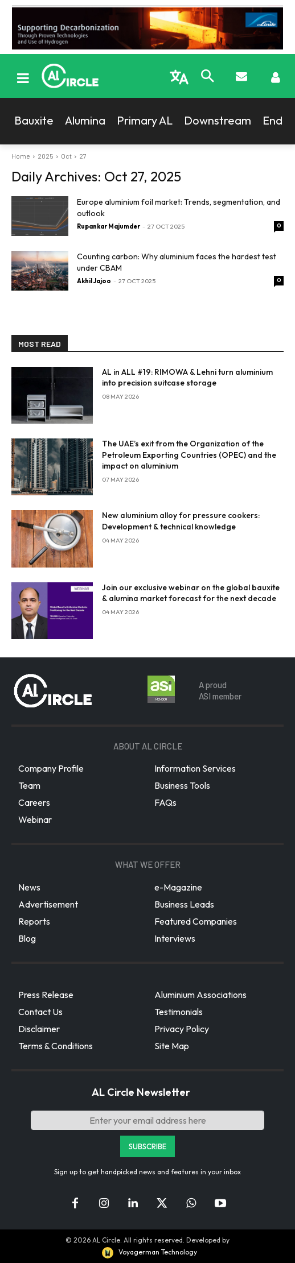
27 (83, 156)
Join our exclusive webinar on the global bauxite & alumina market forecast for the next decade (191, 593)
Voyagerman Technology (148, 1252)
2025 (46, 156)
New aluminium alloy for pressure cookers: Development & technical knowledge (181, 521)
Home (20, 156)
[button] (207, 77)
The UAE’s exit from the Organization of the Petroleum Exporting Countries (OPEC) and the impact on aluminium (189, 454)
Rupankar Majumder (108, 226)
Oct (66, 156)
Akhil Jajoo (94, 281)
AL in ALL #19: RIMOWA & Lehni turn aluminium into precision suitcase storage (187, 377)
